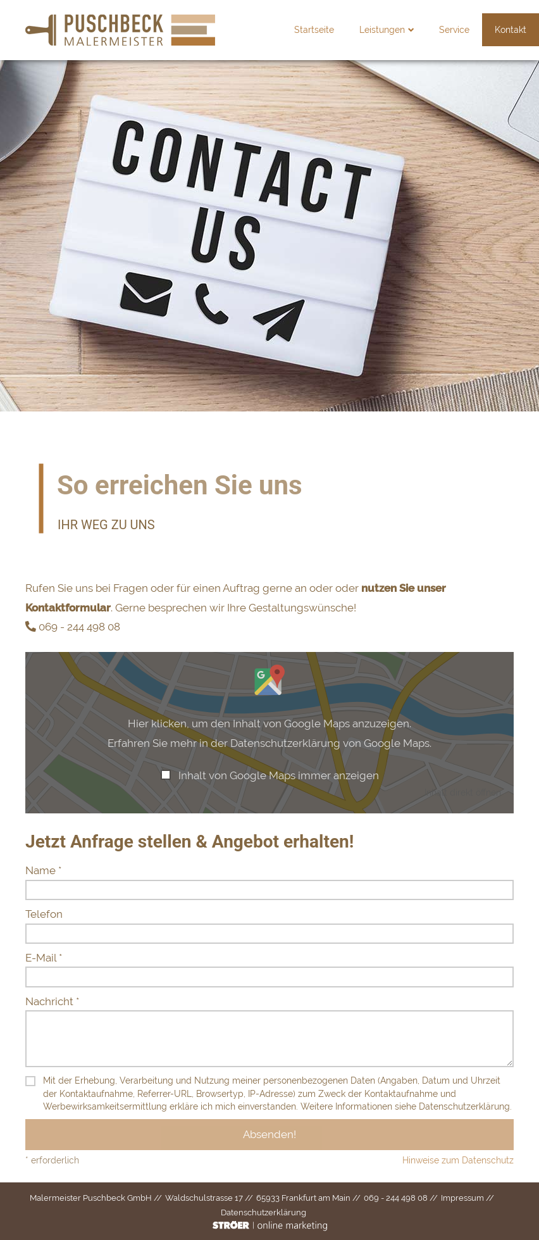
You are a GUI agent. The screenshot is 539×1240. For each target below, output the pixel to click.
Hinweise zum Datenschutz (458, 1160)
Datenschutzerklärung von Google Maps (330, 743)
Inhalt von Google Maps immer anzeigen (278, 775)
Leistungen (361, 30)
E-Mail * (43, 957)
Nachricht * (52, 1001)
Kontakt (485, 30)
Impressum (462, 1198)
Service (429, 30)
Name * (43, 870)
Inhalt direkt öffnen (462, 792)
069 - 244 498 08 (79, 626)
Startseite (289, 30)
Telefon (44, 914)
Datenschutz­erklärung (263, 1212)
